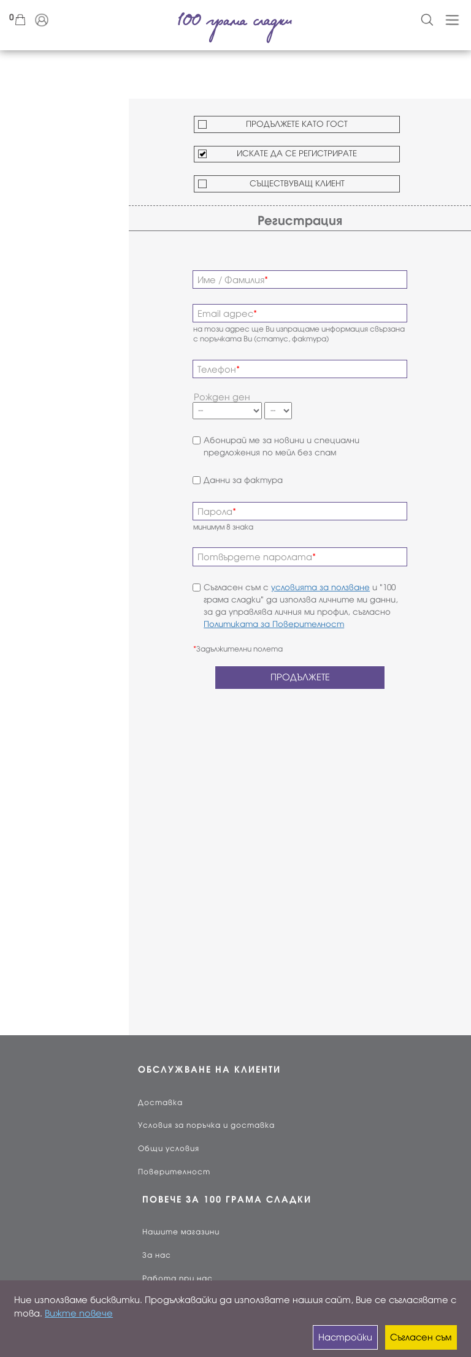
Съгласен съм (420, 1337)
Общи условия (168, 1148)
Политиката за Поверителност (274, 624)
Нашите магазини (181, 1232)
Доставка (160, 1102)
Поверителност (174, 1172)
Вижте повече (79, 1313)
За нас (156, 1255)
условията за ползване (320, 587)
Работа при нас (177, 1278)
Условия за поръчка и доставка (206, 1125)
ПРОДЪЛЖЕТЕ (300, 677)
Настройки (345, 1337)
